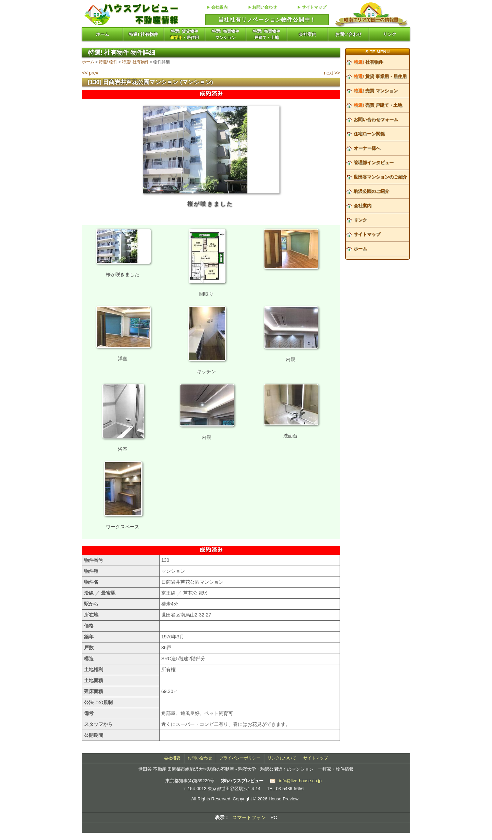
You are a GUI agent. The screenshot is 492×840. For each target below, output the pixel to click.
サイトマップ (314, 7)
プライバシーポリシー (239, 758)
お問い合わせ (264, 7)
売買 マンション (376, 90)
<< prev (90, 73)
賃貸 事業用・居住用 (380, 76)
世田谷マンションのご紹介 (380, 176)
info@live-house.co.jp (300, 780)
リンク (389, 34)
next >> (332, 73)
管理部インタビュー (374, 162)
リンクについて (282, 758)
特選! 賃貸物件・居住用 (184, 34)
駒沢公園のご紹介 (371, 191)
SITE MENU (378, 51)
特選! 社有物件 (143, 34)
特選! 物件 (108, 61)
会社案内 (219, 7)
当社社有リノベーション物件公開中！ (267, 20)
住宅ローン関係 (369, 133)
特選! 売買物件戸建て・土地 (266, 34)
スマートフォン (249, 817)
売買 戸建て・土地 (378, 105)
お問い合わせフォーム (376, 119)
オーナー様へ (367, 148)
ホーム (102, 34)
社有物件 (368, 62)
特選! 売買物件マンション (225, 34)
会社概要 (172, 758)
